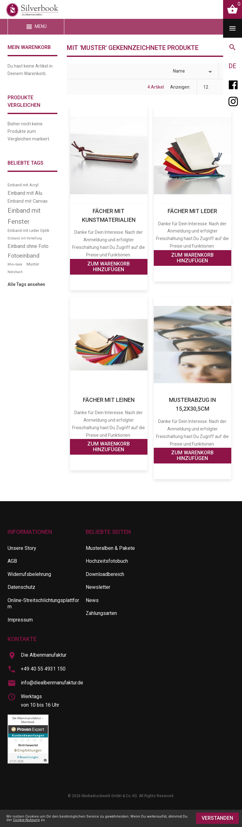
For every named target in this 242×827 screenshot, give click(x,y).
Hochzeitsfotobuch (107, 561)
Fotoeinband (23, 255)
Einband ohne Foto (28, 246)
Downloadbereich (105, 574)
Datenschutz (21, 587)
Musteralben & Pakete (110, 548)
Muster (32, 264)
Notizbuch (15, 272)
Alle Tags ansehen (26, 284)
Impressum (20, 620)
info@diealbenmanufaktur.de (52, 683)
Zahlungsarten (101, 613)
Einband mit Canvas (28, 201)
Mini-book (15, 264)
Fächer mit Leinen (109, 400)
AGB (12, 561)
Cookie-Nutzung (26, 820)
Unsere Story (22, 548)
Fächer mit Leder (192, 211)
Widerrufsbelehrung (29, 574)
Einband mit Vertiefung (25, 238)
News (92, 600)
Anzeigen (179, 87)
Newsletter (98, 587)
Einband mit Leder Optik (28, 230)
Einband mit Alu (25, 193)
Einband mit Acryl (23, 185)
